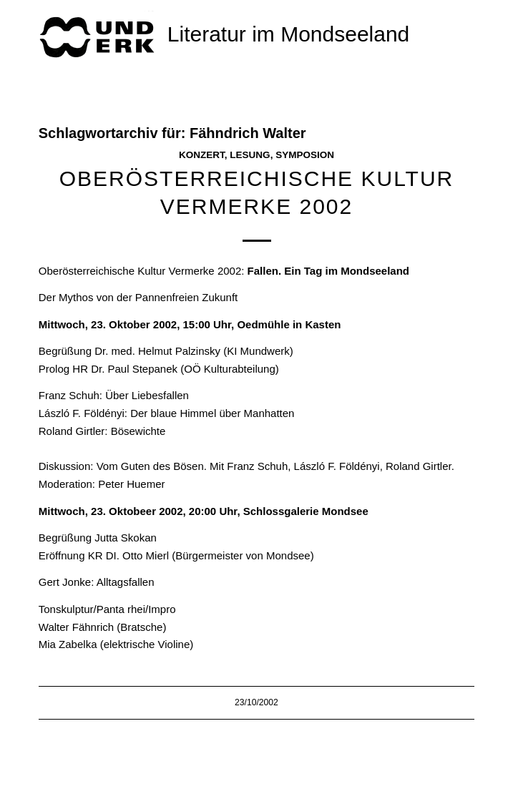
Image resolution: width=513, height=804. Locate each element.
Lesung (250, 154)
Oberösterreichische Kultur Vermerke (127, 271)
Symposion (304, 154)
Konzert (202, 154)
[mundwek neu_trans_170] (99, 36)
